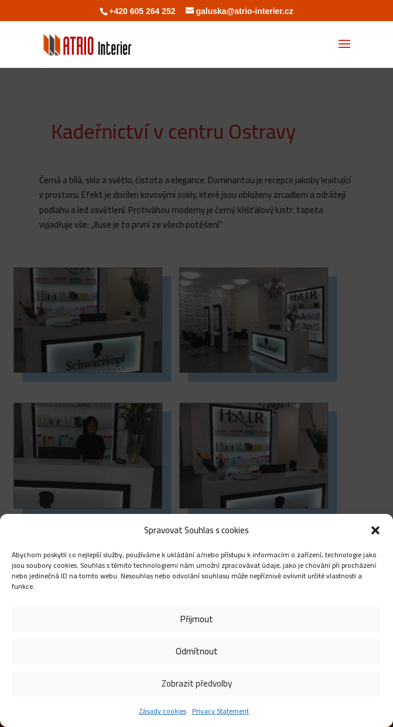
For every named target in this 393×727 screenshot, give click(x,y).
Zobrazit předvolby (197, 683)
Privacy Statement (220, 711)
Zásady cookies (162, 711)
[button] (375, 530)
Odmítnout (197, 651)
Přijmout (196, 619)
